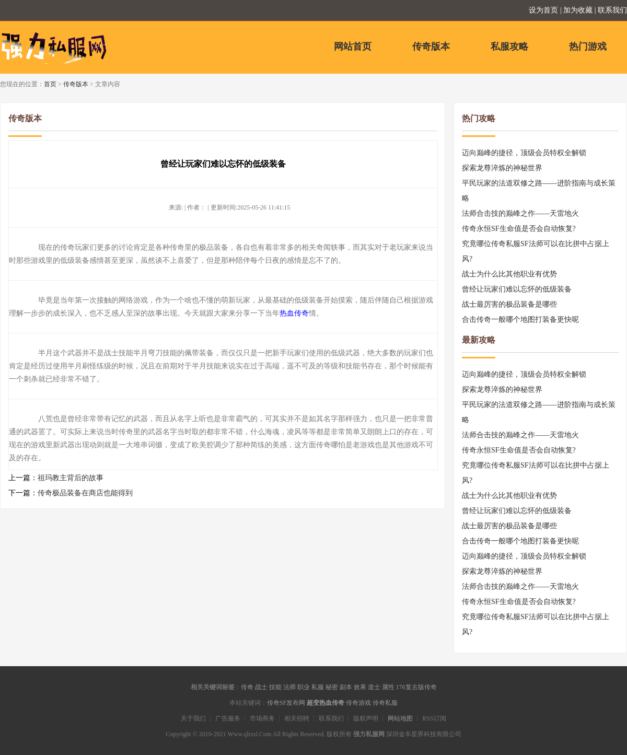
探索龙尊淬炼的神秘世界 (502, 168)
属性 (388, 687)
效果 (360, 687)
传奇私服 (385, 702)
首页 (50, 84)
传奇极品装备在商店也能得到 (85, 493)
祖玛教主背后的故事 (70, 478)
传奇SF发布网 (286, 702)
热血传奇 (294, 313)
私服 (317, 687)
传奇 (247, 687)
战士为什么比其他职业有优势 (509, 274)
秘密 (332, 687)
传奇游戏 (358, 702)
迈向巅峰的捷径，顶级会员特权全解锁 (524, 153)
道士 (374, 687)
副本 (346, 687)
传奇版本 (431, 46)
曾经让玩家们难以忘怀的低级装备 (517, 289)
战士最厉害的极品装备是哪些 (509, 304)
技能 (275, 687)
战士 (261, 687)
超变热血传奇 (325, 702)
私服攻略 (509, 46)
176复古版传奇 (416, 687)
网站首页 (352, 46)
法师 (289, 687)
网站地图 (400, 718)
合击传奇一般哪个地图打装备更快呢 (520, 319)
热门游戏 (588, 46)
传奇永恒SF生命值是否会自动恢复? (519, 229)
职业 (303, 687)
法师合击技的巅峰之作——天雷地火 (520, 213)
